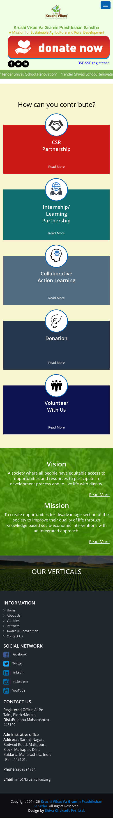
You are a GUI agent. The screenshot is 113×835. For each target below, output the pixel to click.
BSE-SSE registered (94, 62)
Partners (11, 626)
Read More (56, 166)
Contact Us (13, 636)
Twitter (13, 663)
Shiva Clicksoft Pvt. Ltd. (65, 810)
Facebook (14, 654)
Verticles (11, 620)
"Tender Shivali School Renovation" (33, 74)
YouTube (14, 690)
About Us (12, 615)
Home (9, 610)
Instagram (15, 681)
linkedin (14, 672)
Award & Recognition (20, 631)
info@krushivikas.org (33, 779)
